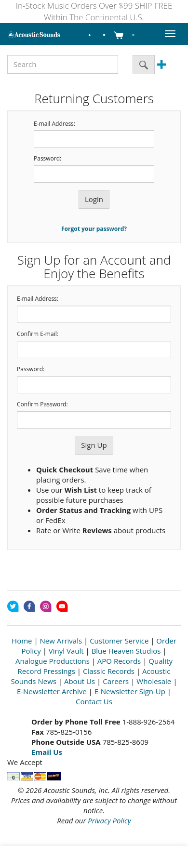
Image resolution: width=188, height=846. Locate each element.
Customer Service (119, 640)
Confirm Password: (42, 404)
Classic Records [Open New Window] (108, 671)
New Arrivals (61, 640)
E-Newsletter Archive (52, 691)
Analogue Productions (52, 661)
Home (22, 640)
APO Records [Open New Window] (119, 661)
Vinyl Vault (66, 651)
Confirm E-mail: (37, 334)
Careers (116, 681)
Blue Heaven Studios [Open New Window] (126, 651)
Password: (47, 158)
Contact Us (94, 701)
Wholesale (153, 681)
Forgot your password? (94, 229)
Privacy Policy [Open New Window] (109, 820)
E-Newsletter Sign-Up (129, 691)
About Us (79, 681)
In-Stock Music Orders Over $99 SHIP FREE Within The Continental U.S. (94, 11)
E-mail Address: (54, 124)
